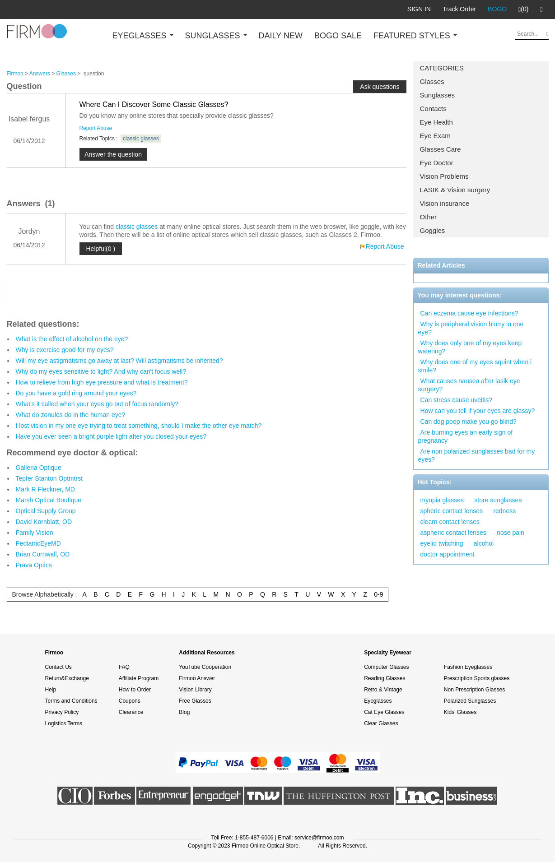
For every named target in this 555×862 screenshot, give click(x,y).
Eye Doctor (436, 163)
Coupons (129, 701)
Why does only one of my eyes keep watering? (470, 347)
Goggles (432, 230)
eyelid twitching (441, 543)
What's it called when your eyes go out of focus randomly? (97, 404)
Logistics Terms (63, 723)
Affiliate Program (139, 678)
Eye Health (436, 122)
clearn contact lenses (450, 521)
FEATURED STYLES (415, 35)
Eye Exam (435, 135)
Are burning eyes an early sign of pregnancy (465, 436)
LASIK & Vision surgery (455, 190)
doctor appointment (447, 554)
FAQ (124, 667)
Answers (39, 73)
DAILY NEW (281, 35)
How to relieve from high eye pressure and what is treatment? (102, 382)
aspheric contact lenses (453, 532)
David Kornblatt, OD (44, 521)
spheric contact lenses (451, 510)
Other (428, 217)
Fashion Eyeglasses (468, 667)
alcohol (484, 543)
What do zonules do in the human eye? (71, 414)
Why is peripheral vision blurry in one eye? (471, 328)
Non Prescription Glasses (474, 689)
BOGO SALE (338, 35)
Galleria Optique (38, 467)
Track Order (459, 9)
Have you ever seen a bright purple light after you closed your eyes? (111, 436)
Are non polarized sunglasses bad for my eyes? (476, 455)
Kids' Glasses (460, 712)
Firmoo (15, 73)
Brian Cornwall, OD (43, 554)
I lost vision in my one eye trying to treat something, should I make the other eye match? (139, 425)
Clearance (131, 712)
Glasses (432, 81)
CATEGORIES (442, 68)
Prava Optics (34, 565)
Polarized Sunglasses (470, 701)
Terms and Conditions (71, 701)
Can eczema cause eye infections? (469, 313)
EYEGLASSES (142, 35)
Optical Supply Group (46, 510)
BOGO (497, 9)
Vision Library (195, 689)
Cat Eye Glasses (384, 712)
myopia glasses (442, 500)
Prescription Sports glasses (476, 678)
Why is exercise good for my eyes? (65, 349)
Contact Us (58, 667)
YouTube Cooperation (205, 667)
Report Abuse (95, 128)
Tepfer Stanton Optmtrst (49, 478)
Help (50, 689)
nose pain (510, 532)
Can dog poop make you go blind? (468, 421)
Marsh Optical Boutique (49, 500)
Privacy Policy (62, 712)
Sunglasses (437, 95)
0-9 (378, 594)
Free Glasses (195, 701)
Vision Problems (444, 176)
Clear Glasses (381, 723)
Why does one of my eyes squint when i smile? (475, 366)
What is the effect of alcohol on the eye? (72, 339)
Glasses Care (440, 149)
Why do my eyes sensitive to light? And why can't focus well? (101, 371)
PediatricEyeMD (38, 543)
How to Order (135, 689)
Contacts (433, 108)
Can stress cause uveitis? (456, 399)
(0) (523, 9)
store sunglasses (498, 500)
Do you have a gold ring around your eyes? (76, 393)
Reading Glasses (384, 678)
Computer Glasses (386, 667)
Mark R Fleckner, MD (45, 489)
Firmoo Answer (197, 678)
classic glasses (141, 138)
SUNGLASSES (216, 35)
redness (504, 510)
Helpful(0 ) (101, 248)
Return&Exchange (67, 678)
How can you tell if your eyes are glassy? (477, 410)
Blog (184, 712)
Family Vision (34, 532)
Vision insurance (445, 203)
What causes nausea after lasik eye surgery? (469, 385)
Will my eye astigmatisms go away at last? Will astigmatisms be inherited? (119, 360)
